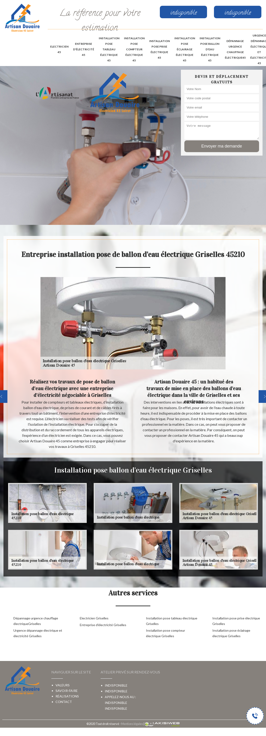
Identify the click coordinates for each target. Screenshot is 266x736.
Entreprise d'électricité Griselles (103, 625)
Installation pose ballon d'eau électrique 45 (210, 49)
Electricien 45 (59, 49)
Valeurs (63, 685)
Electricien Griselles (94, 618)
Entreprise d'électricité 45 (83, 49)
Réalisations (67, 696)
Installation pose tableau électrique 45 (109, 49)
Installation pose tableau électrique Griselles (171, 621)
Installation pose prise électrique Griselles (236, 621)
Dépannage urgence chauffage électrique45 (235, 49)
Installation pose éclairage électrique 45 (184, 49)
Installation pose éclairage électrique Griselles (231, 633)
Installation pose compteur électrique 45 (134, 49)
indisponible (116, 703)
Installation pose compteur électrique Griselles (165, 633)
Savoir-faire (67, 691)
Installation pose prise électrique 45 (159, 49)
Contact (64, 702)
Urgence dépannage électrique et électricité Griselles (37, 633)
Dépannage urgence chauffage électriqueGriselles (35, 621)
